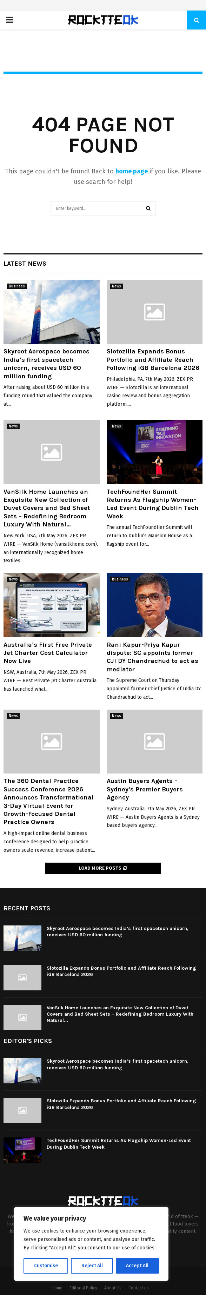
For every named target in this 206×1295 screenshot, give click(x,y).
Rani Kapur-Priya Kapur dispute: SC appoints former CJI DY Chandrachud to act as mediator (152, 657)
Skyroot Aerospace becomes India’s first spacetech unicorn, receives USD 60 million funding (46, 363)
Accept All (137, 1266)
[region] (91, 1244)
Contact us (138, 1288)
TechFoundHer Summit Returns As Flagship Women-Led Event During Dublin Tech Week (153, 504)
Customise (46, 1266)
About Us (112, 1288)
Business (17, 286)
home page (131, 171)
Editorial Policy (83, 1288)
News (116, 286)
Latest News (25, 263)
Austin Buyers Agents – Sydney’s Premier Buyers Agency (145, 789)
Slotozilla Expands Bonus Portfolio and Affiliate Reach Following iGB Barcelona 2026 (153, 359)
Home (57, 1288)
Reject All (92, 1266)
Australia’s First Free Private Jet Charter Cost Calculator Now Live (48, 653)
